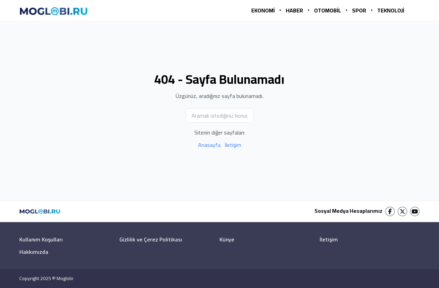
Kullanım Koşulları (41, 239)
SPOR (359, 10)
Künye (227, 239)
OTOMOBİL (327, 10)
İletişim (233, 145)
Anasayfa (209, 145)
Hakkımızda (33, 252)
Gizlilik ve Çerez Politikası (150, 239)
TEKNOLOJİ (390, 10)
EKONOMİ (263, 10)
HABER (294, 10)
